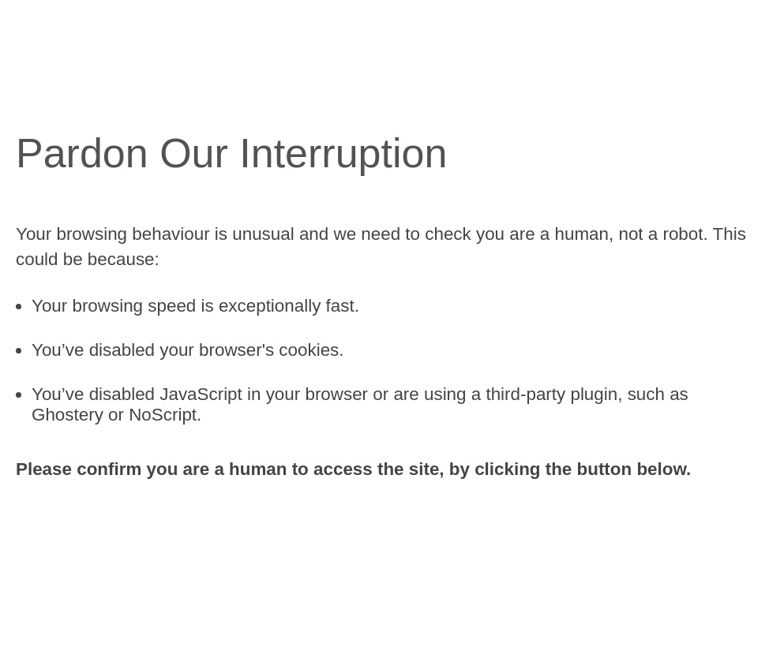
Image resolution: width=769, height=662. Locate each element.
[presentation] (136, 536)
